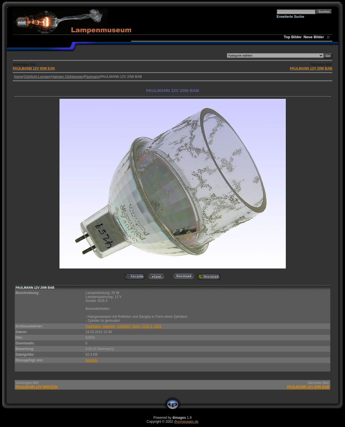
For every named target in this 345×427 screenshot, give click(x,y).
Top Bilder (293, 37)
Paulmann (92, 77)
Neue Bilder (314, 37)
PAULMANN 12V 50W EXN (34, 68)
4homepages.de (186, 422)
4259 (157, 326)
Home (18, 77)
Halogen (109, 326)
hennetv (91, 360)
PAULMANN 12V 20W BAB (311, 68)
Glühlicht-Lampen (37, 77)
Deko (136, 326)
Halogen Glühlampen (67, 77)
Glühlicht (123, 326)
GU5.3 (147, 326)
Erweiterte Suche (290, 17)
